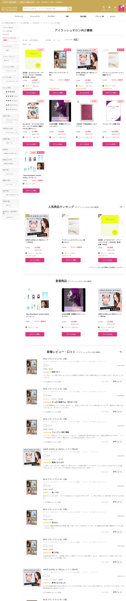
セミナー (113, 16)
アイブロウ (51, 16)
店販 (67, 16)
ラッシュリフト (35, 16)
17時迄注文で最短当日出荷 (27, 2)
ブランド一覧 (99, 16)
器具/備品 (83, 16)
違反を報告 (105, 381)
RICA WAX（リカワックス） (98, 361)
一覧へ (121, 207)
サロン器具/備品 (24, 23)
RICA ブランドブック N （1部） (55, 359)
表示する (6, 60)
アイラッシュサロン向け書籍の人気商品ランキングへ (106, 267)
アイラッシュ (19, 16)
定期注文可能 (8, 163)
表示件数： (49, 40)
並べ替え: (25, 40)
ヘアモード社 (94, 452)
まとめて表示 (69, 39)
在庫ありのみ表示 (10, 153)
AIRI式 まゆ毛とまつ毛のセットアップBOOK (60, 449)
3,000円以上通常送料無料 (9, 2)
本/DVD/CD (36, 23)
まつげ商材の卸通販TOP (9, 23)
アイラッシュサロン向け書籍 (9, 39)
